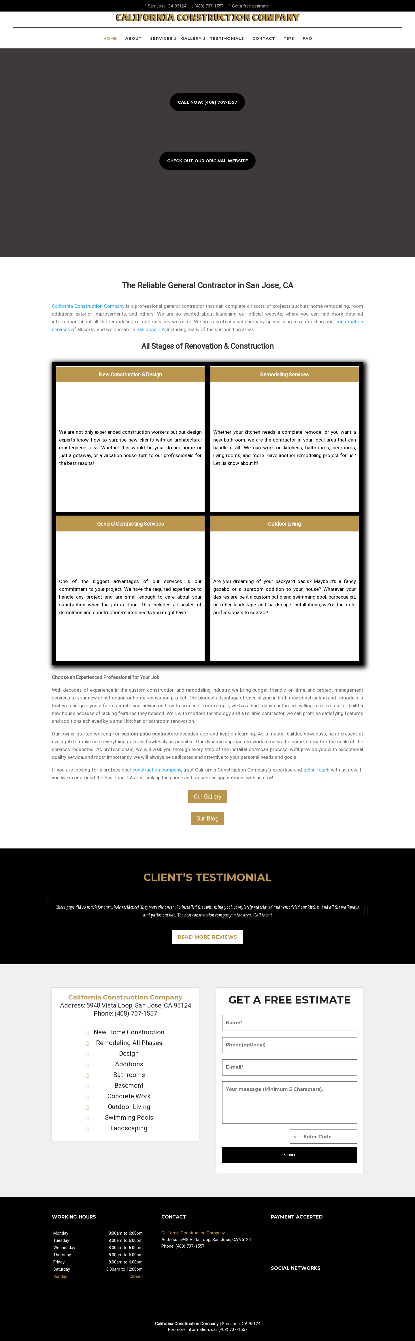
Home (110, 42)
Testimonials (227, 42)
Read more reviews (207, 937)
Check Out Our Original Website (207, 160)
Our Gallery (207, 796)
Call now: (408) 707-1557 (207, 102)
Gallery (191, 42)
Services (161, 42)
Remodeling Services (284, 374)
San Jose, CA (150, 329)
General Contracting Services (130, 524)
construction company (156, 770)
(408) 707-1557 (208, 6)
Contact (263, 42)
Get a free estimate (249, 6)
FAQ (307, 42)
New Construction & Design (130, 374)
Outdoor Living (284, 524)
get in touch (316, 770)
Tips (289, 42)
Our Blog (207, 818)
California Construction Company (88, 306)
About (133, 42)
